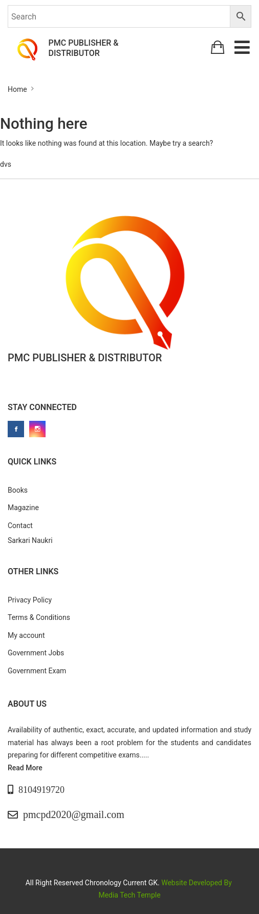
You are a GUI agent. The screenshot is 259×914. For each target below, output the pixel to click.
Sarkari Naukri (30, 540)
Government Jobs (36, 653)
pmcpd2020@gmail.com (73, 814)
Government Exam (37, 671)
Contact (20, 525)
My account (26, 635)
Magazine (23, 507)
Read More (25, 768)
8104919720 (41, 790)
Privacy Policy (30, 600)
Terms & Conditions (39, 617)
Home (17, 89)
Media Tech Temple (129, 895)
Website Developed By (197, 883)
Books (18, 490)
